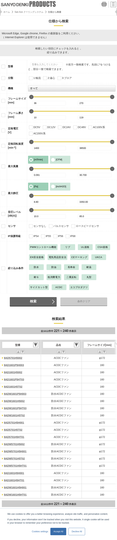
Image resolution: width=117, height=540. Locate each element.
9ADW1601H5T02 (14, 415)
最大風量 (13, 166)
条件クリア (83, 301)
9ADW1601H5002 (14, 401)
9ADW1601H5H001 (15, 487)
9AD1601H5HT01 (14, 480)
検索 (33, 301)
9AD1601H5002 (13, 372)
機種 (10, 88)
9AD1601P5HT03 (14, 379)
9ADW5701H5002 (14, 444)
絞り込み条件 (15, 268)
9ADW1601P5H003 (15, 393)
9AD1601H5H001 (14, 473)
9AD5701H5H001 (14, 422)
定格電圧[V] (13, 130)
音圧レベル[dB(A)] (14, 213)
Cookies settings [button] (40, 531)
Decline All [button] (77, 531)
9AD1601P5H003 (14, 365)
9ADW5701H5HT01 (15, 465)
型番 (10, 66)
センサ (12, 225)
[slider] (31, 97)
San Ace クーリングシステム (29, 12)
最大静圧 (13, 193)
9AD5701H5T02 (13, 429)
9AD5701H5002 (13, 357)
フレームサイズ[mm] (17, 100)
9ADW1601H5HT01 (15, 494)
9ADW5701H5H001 (15, 451)
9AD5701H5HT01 (14, 437)
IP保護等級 (14, 236)
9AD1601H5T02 (13, 386)
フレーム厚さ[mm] (15, 115)
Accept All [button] (58, 531)
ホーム (6, 12)
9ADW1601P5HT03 (15, 408)
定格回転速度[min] (15, 145)
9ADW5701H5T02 (14, 458)
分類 (10, 77)
